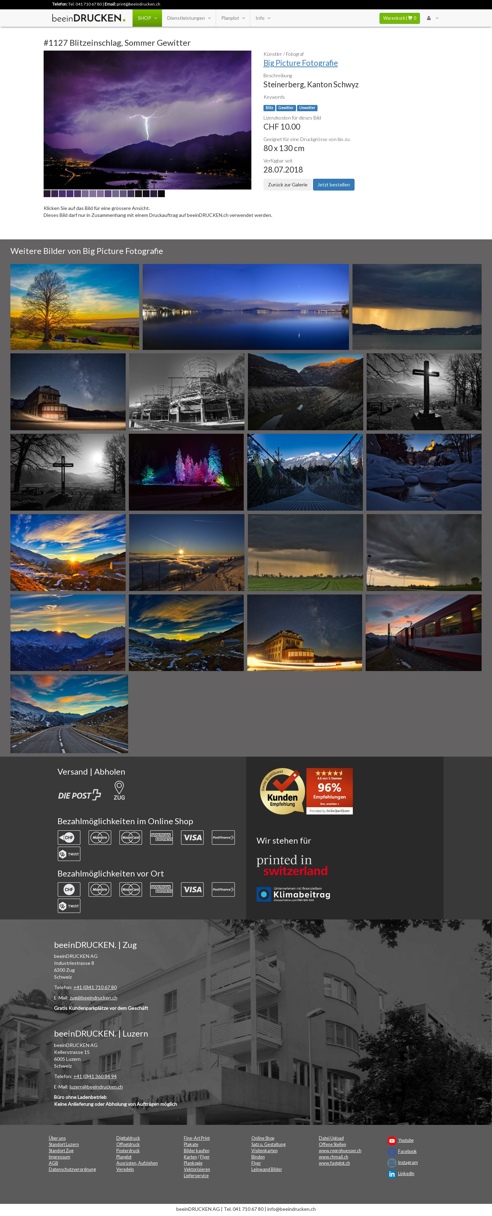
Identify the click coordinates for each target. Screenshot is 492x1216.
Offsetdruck (128, 1144)
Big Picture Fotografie (300, 63)
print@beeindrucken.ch (138, 4)
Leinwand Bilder (266, 1169)
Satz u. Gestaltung (268, 1144)
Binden (258, 1157)
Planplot (233, 18)
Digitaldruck (128, 1138)
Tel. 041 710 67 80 (85, 4)
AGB (53, 1163)
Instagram (408, 1162)
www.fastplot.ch (334, 1163)
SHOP (147, 18)
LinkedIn (406, 1173)
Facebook (407, 1151)
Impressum (59, 1157)
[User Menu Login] (433, 18)
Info (263, 18)
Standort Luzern (64, 1144)
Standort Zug (61, 1150)
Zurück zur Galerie (287, 184)
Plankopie (193, 1163)
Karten (190, 1157)
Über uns (57, 1138)
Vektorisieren (197, 1169)
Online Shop (262, 1138)
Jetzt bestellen (333, 184)
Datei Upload (331, 1138)
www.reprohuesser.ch (340, 1150)
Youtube (406, 1140)
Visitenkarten (264, 1150)
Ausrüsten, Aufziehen (137, 1163)
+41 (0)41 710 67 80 (95, 987)
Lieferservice (196, 1175)
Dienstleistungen (189, 18)
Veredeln (125, 1169)
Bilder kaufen (196, 1150)
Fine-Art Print (197, 1138)
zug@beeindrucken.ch (93, 998)
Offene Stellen (332, 1144)
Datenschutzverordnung (72, 1169)
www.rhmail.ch (333, 1157)
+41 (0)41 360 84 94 (95, 1076)
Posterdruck (128, 1150)
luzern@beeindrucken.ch (96, 1087)
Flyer (205, 1157)
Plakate (191, 1144)
